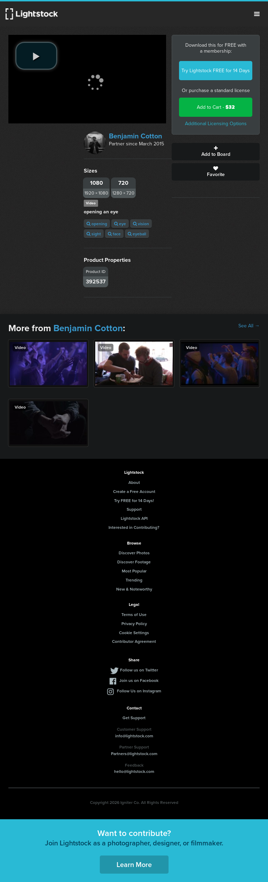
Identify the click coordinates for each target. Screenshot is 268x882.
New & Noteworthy (134, 589)
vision (141, 224)
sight (94, 234)
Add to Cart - (216, 107)
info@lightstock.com (134, 736)
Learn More (134, 864)
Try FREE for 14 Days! (134, 500)
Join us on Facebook (138, 680)
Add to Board (215, 152)
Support (134, 509)
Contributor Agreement (134, 641)
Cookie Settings (134, 633)
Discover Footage (134, 562)
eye (120, 224)
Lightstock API (134, 518)
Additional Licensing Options (216, 123)
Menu (256, 14)
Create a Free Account (134, 491)
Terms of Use (134, 614)
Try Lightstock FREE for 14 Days (215, 70)
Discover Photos (134, 553)
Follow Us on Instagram (139, 691)
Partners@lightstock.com (134, 753)
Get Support (134, 718)
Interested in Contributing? (134, 527)
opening (97, 224)
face (114, 234)
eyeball (137, 234)
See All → (249, 325)
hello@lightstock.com (134, 771)
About (134, 482)
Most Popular (134, 571)
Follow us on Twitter (139, 670)
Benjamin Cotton (135, 136)
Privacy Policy (134, 623)
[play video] (36, 56)
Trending (134, 580)
